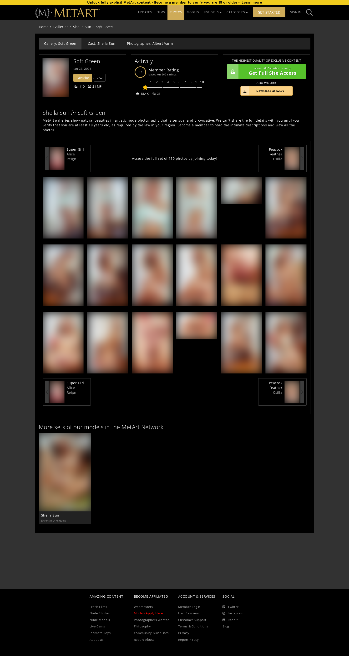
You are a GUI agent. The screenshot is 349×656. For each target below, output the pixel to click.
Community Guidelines (151, 633)
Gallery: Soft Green (60, 43)
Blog (226, 626)
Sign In (295, 12)
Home (44, 27)
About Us (97, 640)
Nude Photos (100, 613)
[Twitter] (231, 607)
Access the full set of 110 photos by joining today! (174, 158)
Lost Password (189, 613)
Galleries (61, 27)
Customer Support (192, 620)
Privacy (183, 633)
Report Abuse (144, 640)
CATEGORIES (237, 12)
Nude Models (100, 620)
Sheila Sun (82, 27)
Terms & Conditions (193, 626)
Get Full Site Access (265, 71)
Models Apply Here (148, 613)
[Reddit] (230, 620)
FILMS (161, 12)
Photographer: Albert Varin (150, 43)
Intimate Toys (100, 633)
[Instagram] (233, 613)
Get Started (269, 12)
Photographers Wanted (152, 620)
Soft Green (86, 61)
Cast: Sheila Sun (102, 43)
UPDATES (145, 12)
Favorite (82, 77)
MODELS (193, 12)
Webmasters (143, 607)
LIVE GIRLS (213, 12)
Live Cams (97, 626)
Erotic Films (98, 607)
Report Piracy (188, 640)
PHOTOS (176, 12)
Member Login (189, 607)
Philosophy (142, 626)
